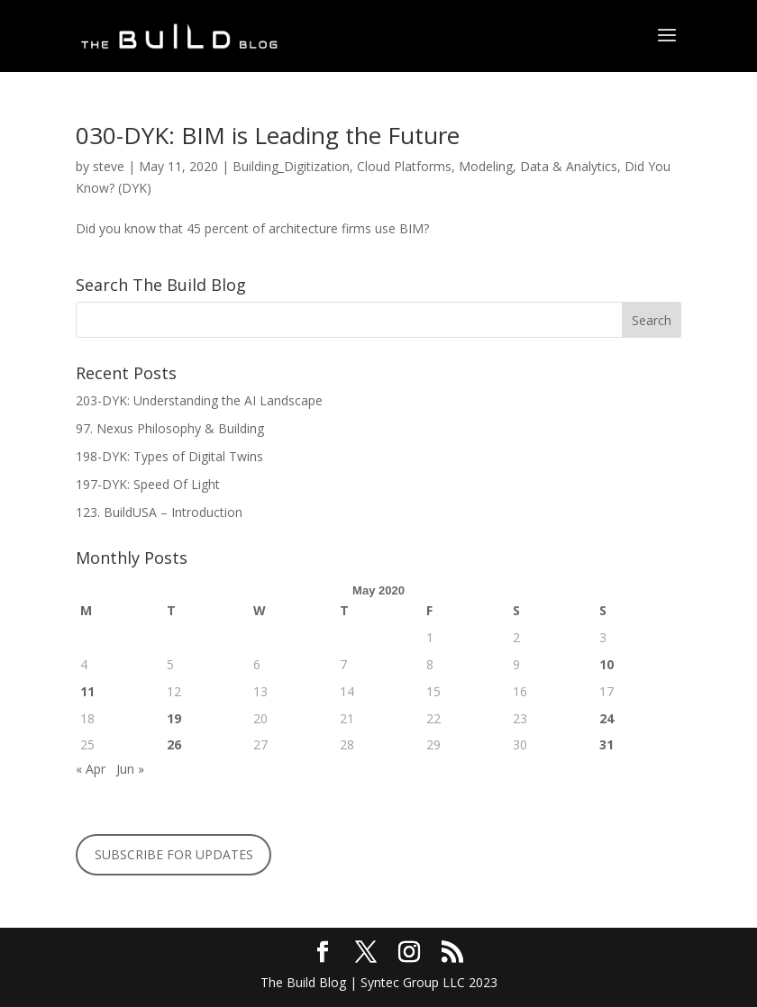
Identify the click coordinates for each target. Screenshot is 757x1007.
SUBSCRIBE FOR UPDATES (174, 854)
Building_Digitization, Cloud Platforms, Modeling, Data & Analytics (425, 166)
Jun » (130, 768)
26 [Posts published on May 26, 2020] (174, 744)
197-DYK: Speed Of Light (148, 484)
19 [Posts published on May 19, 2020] (174, 718)
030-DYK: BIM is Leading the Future (268, 135)
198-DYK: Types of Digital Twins (169, 456)
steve (108, 166)
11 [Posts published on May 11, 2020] (87, 691)
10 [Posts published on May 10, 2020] (606, 664)
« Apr (90, 768)
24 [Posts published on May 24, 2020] (606, 718)
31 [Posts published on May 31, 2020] (606, 744)
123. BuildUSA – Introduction (159, 512)
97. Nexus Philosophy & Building (172, 428)
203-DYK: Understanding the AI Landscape (199, 400)
